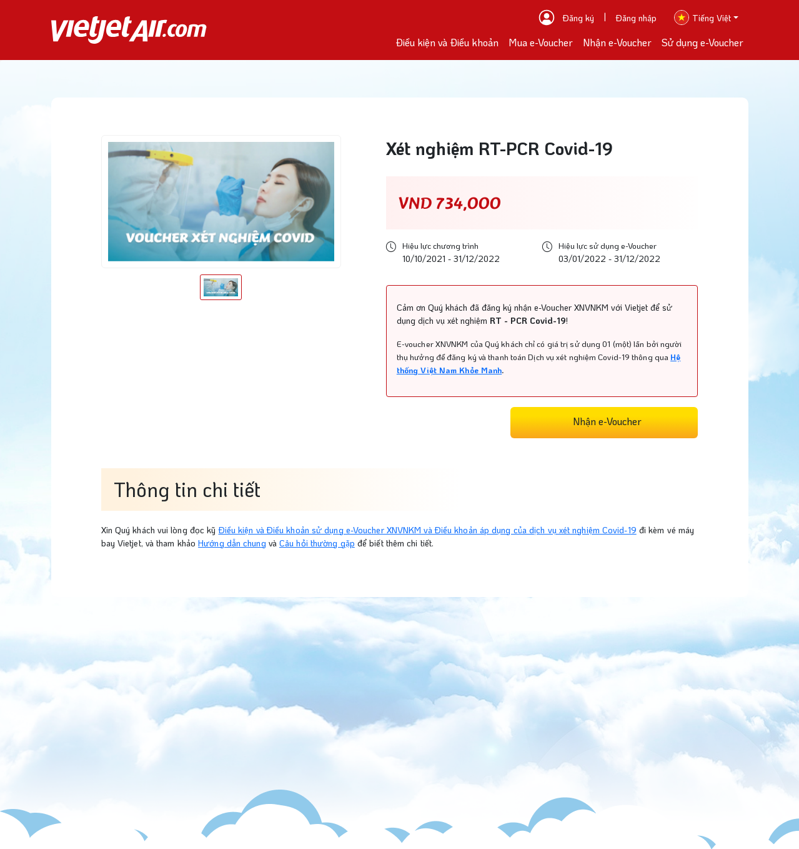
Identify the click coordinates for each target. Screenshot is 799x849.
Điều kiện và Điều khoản (447, 42)
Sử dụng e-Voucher (702, 42)
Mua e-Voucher (541, 42)
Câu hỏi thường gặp (317, 543)
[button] (706, 17)
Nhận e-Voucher (617, 42)
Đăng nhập (636, 18)
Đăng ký (578, 18)
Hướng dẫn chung (232, 543)
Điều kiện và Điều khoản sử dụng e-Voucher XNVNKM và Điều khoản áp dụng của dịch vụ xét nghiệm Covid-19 (428, 530)
